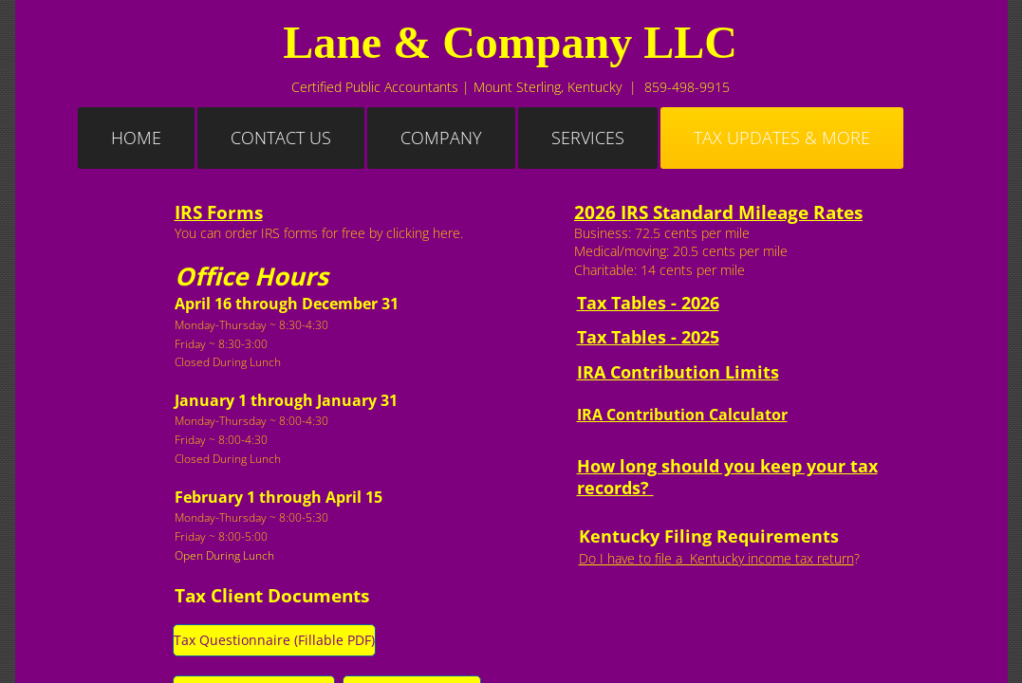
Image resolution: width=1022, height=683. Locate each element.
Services (587, 137)
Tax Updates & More (782, 137)
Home (136, 137)
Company (441, 137)
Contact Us (281, 137)
